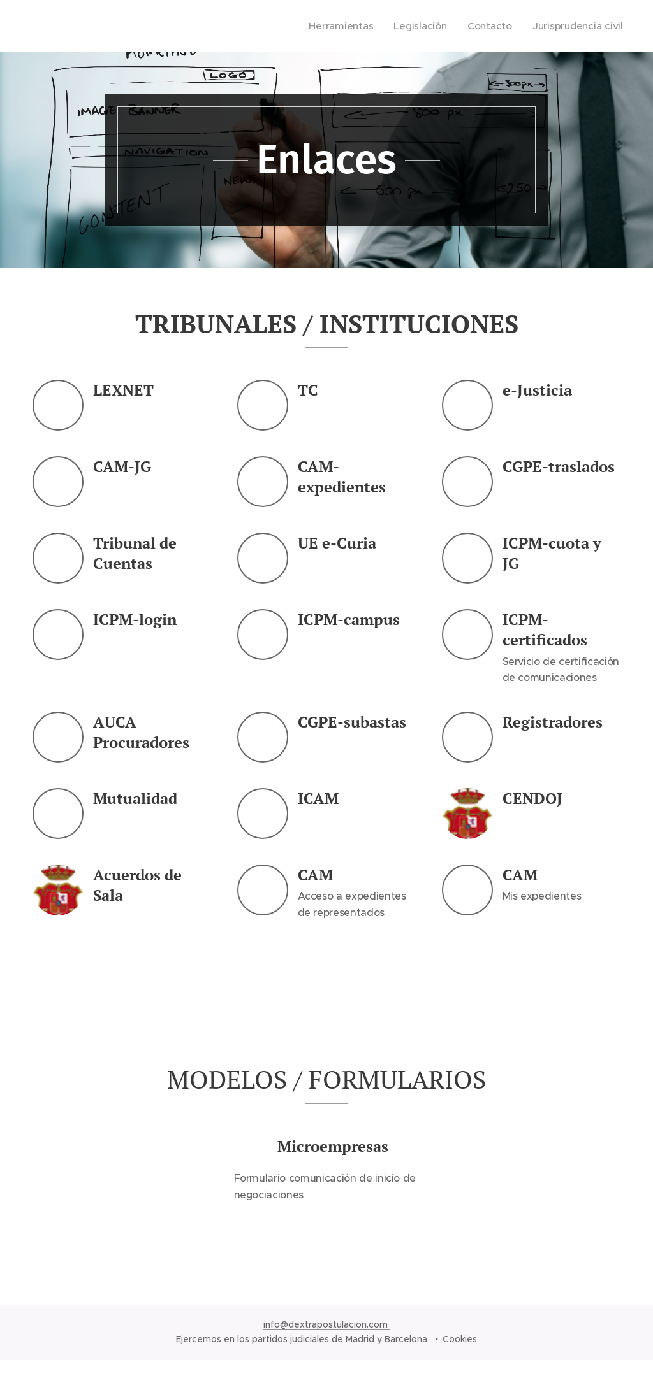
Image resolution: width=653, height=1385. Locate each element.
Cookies (460, 1339)
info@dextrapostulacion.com (326, 1324)
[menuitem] (351, 26)
